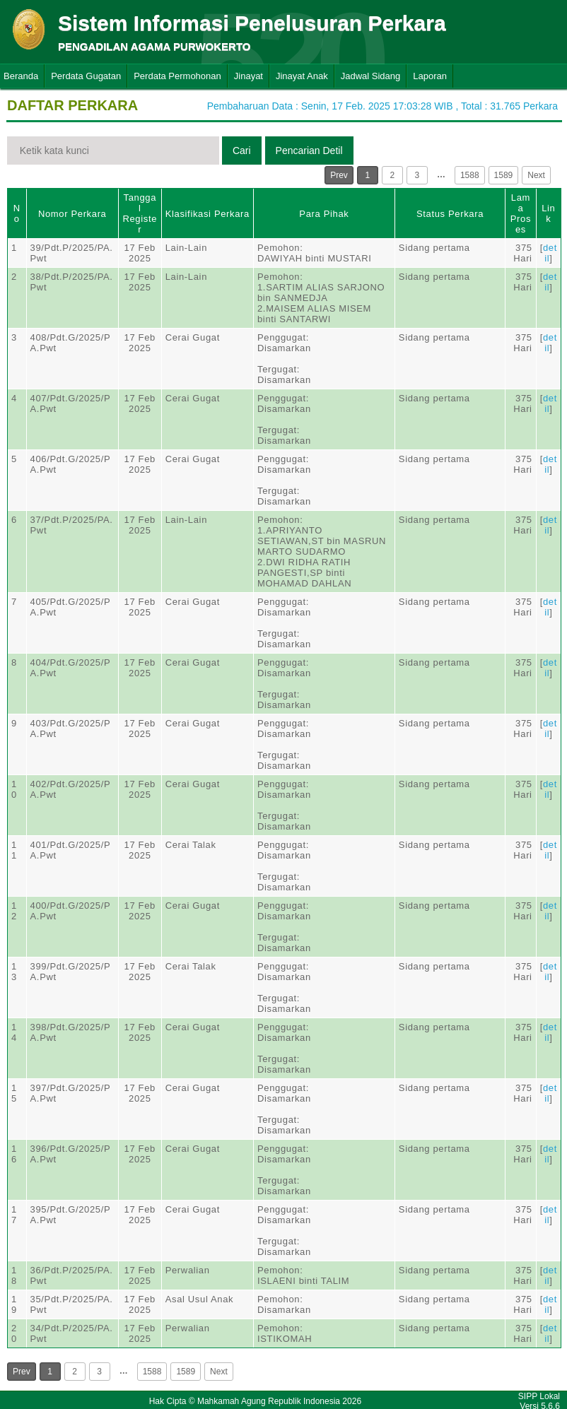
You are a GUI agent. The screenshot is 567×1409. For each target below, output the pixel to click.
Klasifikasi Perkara (207, 213)
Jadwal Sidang (371, 76)
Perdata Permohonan (177, 76)
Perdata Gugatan (86, 76)
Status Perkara (450, 213)
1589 (503, 175)
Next (536, 175)
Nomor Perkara (72, 213)
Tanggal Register (139, 213)
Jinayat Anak (302, 76)
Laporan (430, 76)
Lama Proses (520, 213)
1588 (469, 175)
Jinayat (248, 76)
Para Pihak (324, 213)
